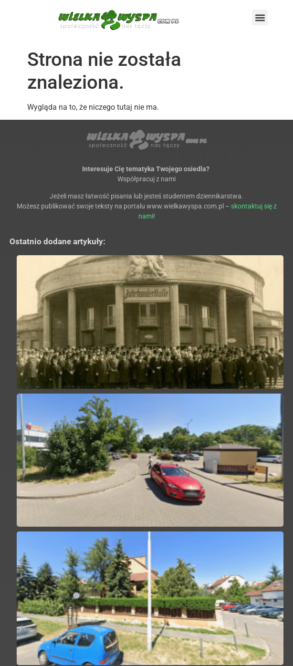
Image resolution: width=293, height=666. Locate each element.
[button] (260, 17)
